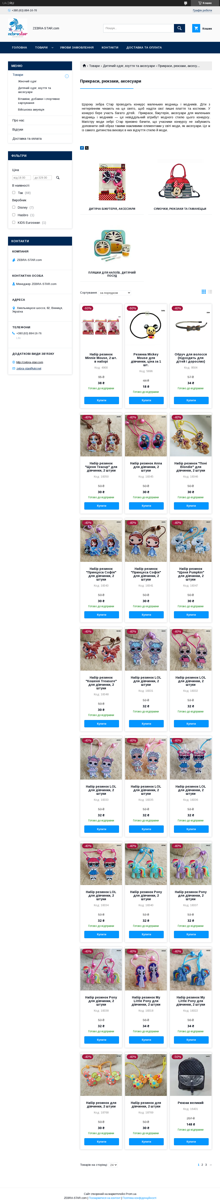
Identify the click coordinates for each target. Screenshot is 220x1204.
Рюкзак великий (191, 1103)
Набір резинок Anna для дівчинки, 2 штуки (146, 467)
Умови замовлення (77, 47)
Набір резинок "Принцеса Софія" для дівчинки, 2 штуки (101, 574)
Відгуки (17, 129)
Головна (19, 47)
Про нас (18, 120)
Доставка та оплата (144, 47)
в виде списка (210, 293)
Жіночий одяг (27, 81)
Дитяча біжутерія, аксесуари (112, 208)
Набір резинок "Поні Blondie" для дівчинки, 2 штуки (190, 467)
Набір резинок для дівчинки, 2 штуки (101, 1104)
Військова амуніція (31, 109)
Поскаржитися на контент (105, 1198)
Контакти (110, 47)
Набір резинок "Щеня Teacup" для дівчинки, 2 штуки (101, 467)
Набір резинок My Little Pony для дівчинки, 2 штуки (145, 1001)
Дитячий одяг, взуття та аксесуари (129, 66)
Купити (101, 400)
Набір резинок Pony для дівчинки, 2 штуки (146, 895)
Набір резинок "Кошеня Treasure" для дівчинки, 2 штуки (101, 683)
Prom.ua (131, 1194)
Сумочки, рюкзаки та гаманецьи (180, 208)
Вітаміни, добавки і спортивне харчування (39, 101)
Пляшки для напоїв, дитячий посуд (112, 274)
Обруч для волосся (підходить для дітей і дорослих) (191, 358)
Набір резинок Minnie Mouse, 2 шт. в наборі (101, 358)
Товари (41, 47)
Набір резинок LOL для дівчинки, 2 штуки (146, 681)
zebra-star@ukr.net (28, 368)
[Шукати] (179, 28)
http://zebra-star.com (29, 362)
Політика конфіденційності (139, 1198)
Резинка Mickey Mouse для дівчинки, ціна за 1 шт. (146, 360)
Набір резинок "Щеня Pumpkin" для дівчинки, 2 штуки (190, 574)
